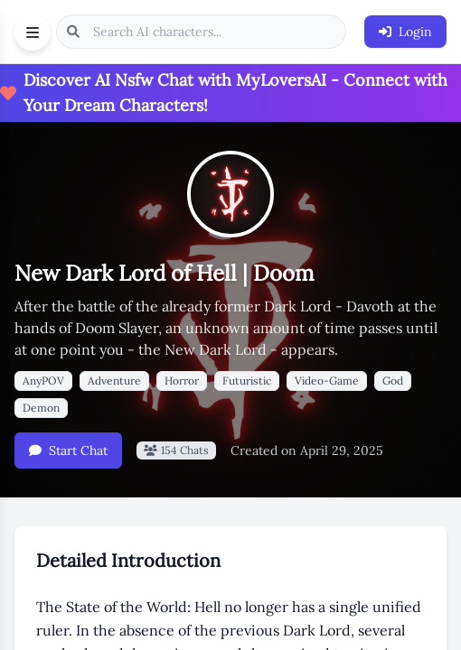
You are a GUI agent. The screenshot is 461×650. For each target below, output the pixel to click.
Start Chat (68, 450)
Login (405, 31)
